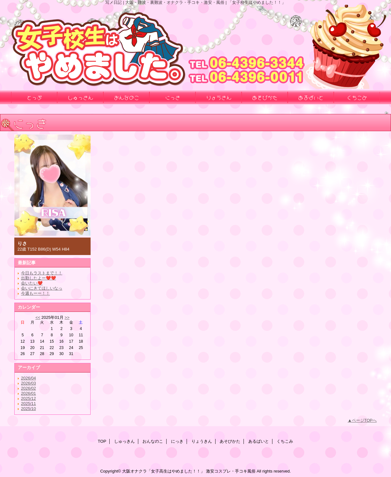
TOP (102, 441)
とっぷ (34, 97)
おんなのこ (152, 441)
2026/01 (28, 393)
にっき (177, 441)
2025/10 (28, 408)
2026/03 (28, 383)
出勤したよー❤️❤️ (38, 278)
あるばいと (258, 441)
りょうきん (201, 441)
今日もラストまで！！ (41, 273)
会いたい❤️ (32, 283)
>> (67, 317)
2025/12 (28, 398)
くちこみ (285, 441)
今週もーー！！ (35, 293)
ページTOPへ (364, 420)
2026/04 (28, 378)
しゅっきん (124, 441)
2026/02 (28, 388)
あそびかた (230, 441)
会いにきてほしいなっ (41, 288)
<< (37, 317)
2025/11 (28, 403)
